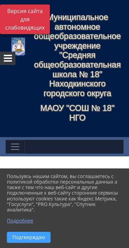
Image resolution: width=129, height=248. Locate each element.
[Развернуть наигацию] (15, 147)
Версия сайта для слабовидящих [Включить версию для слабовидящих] (25, 19)
